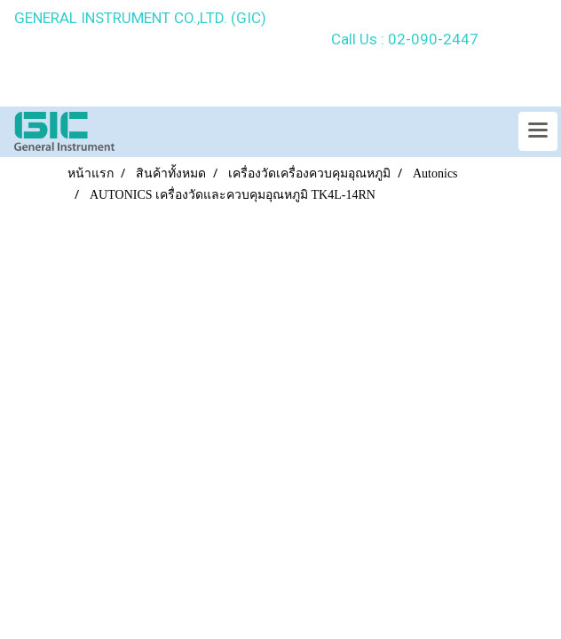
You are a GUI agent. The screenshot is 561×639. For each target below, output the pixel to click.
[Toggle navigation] (537, 131)
